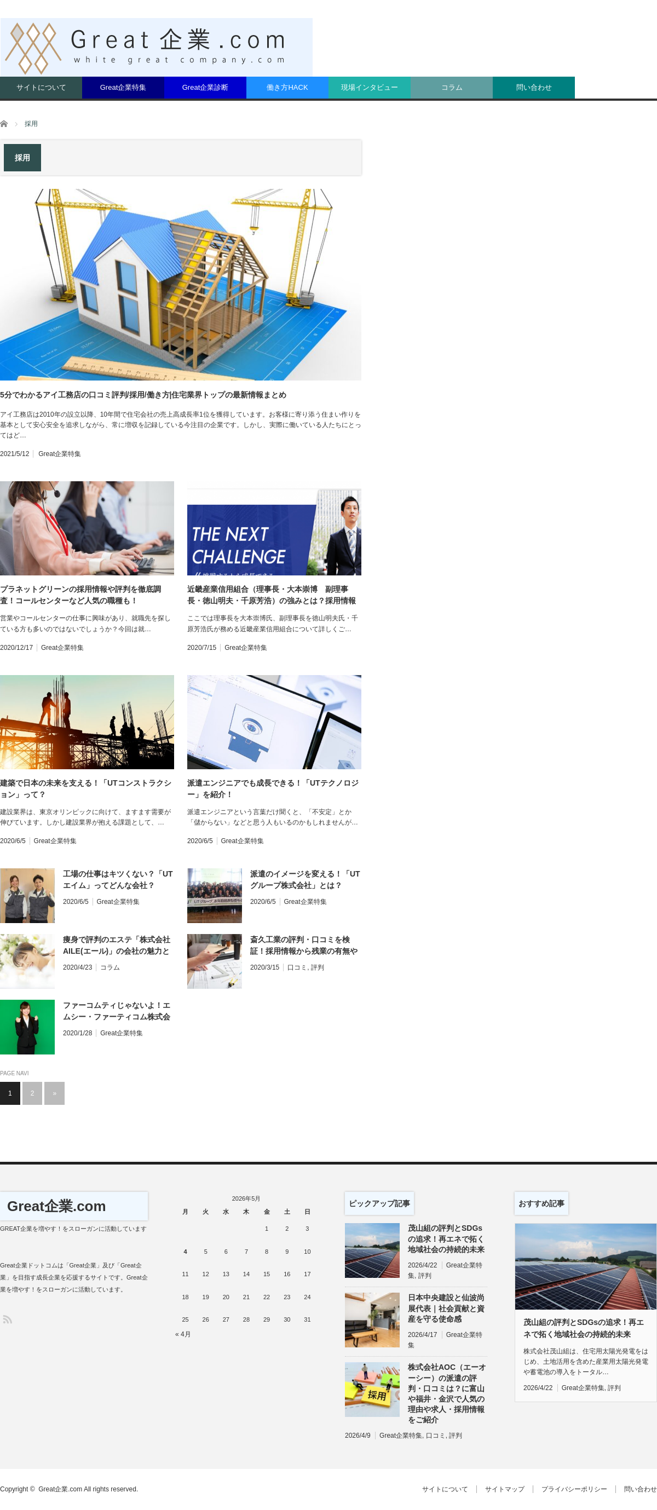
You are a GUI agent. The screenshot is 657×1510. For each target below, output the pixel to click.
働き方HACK (287, 87)
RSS (7, 1318)
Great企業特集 (123, 87)
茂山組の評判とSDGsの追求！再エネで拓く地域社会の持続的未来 (446, 1238)
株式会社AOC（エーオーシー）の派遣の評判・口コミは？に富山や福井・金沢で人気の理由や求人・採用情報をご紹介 (447, 1393)
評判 (317, 967)
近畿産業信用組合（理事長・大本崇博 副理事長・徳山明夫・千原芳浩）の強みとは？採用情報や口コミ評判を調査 (271, 596)
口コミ (297, 967)
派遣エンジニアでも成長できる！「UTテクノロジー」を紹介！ (273, 789)
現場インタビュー (369, 87)
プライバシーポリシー (574, 1489)
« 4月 (183, 1334)
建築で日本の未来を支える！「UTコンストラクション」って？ (85, 789)
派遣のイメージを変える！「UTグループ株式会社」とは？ (305, 879)
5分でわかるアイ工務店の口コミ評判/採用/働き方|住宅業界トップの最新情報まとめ (143, 394)
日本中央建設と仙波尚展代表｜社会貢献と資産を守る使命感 (446, 1308)
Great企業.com (56, 1206)
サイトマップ (505, 1489)
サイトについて (41, 87)
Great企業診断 (205, 87)
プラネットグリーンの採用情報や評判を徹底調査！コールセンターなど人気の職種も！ (80, 595)
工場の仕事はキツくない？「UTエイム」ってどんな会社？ (118, 879)
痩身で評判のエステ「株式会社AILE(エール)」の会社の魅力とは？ (116, 946)
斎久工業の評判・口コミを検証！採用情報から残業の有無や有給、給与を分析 (304, 946)
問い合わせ (534, 87)
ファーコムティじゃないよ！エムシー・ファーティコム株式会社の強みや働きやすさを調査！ (116, 1012)
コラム (452, 87)
